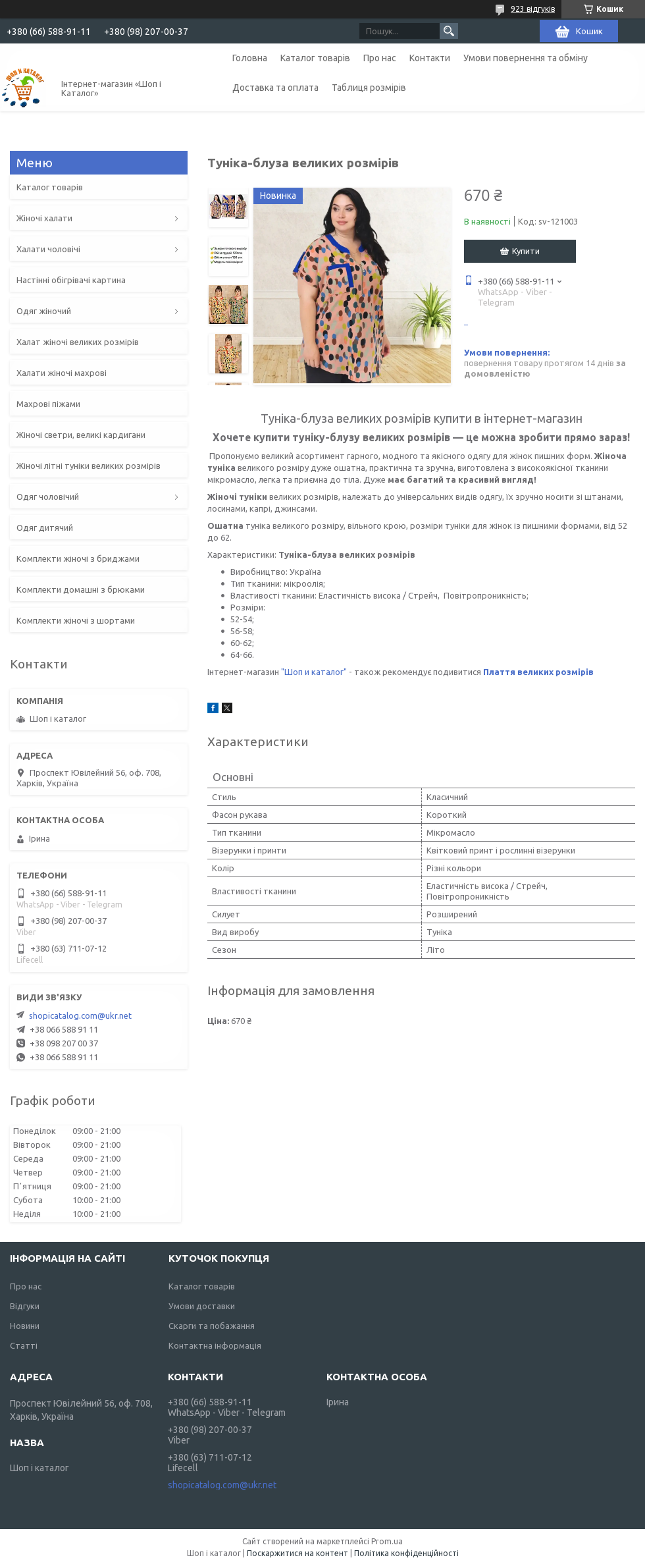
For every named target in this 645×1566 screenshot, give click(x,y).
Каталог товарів (315, 58)
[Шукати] (449, 31)
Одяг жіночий (43, 310)
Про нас (379, 58)
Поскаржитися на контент (297, 1553)
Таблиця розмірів (369, 87)
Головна (249, 58)
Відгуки (24, 1305)
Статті (24, 1345)
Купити (526, 251)
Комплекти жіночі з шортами (75, 620)
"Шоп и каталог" (314, 671)
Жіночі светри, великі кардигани (80, 434)
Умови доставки (201, 1305)
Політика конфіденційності (406, 1553)
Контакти (429, 58)
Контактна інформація (214, 1345)
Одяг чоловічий (47, 496)
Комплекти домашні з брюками (80, 589)
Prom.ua (387, 1541)
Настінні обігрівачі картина (71, 279)
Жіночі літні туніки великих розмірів (88, 465)
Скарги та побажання (211, 1325)
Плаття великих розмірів (538, 671)
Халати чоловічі (48, 249)
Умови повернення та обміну (525, 58)
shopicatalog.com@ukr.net (80, 1015)
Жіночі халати (44, 218)
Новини (24, 1325)
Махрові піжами (48, 403)
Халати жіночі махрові (61, 372)
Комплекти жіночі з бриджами (78, 558)
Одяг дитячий (44, 527)
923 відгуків (533, 9)
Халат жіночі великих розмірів (77, 341)
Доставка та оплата (275, 87)
